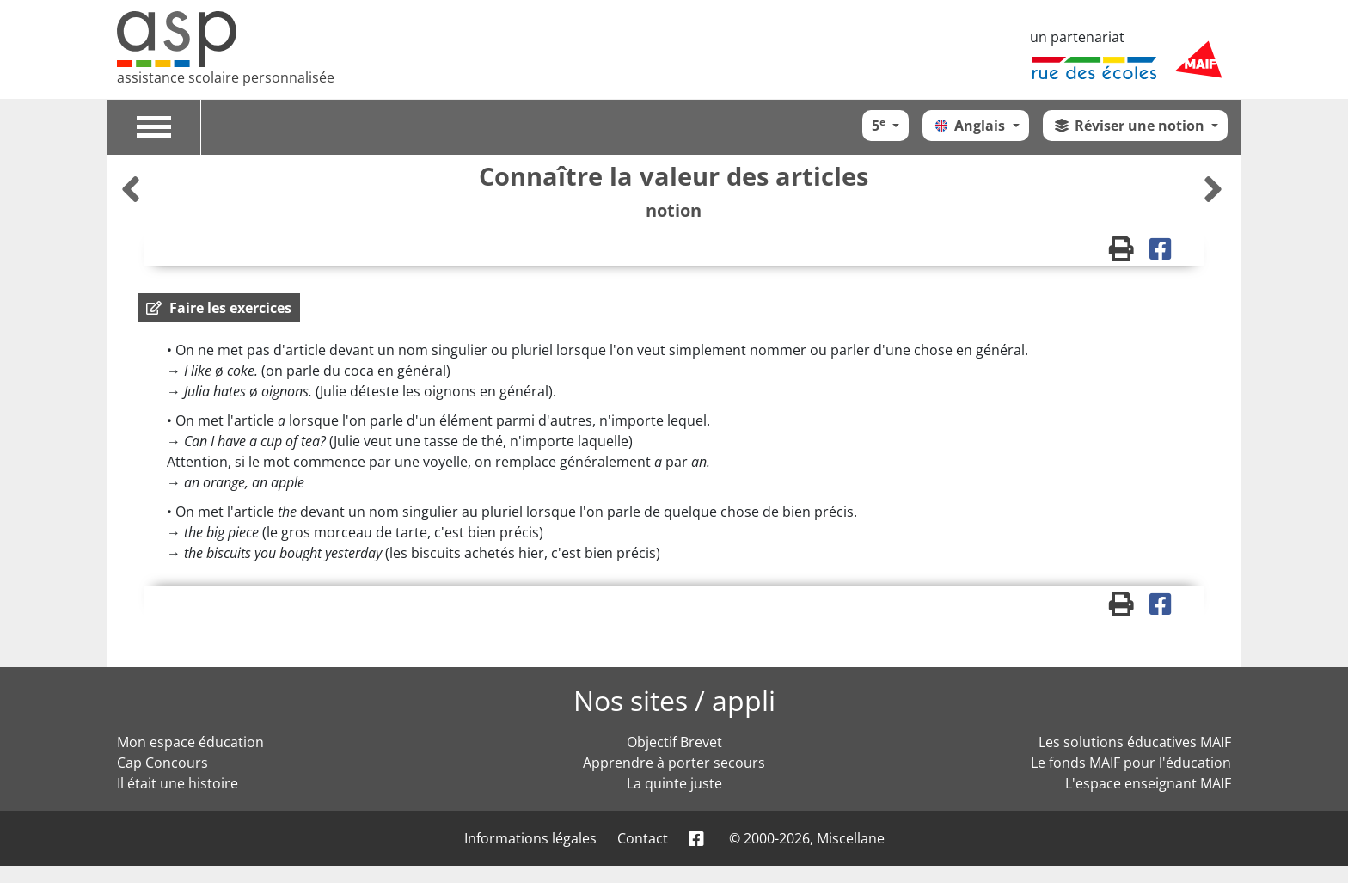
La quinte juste (674, 783)
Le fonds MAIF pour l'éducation (1131, 762)
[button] (219, 307)
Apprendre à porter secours (674, 762)
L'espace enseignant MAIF (1148, 783)
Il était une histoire (177, 783)
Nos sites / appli (674, 700)
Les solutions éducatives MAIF (1135, 742)
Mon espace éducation (190, 742)
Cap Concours (162, 762)
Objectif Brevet (674, 742)
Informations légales (530, 838)
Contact (642, 838)
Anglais (970, 125)
